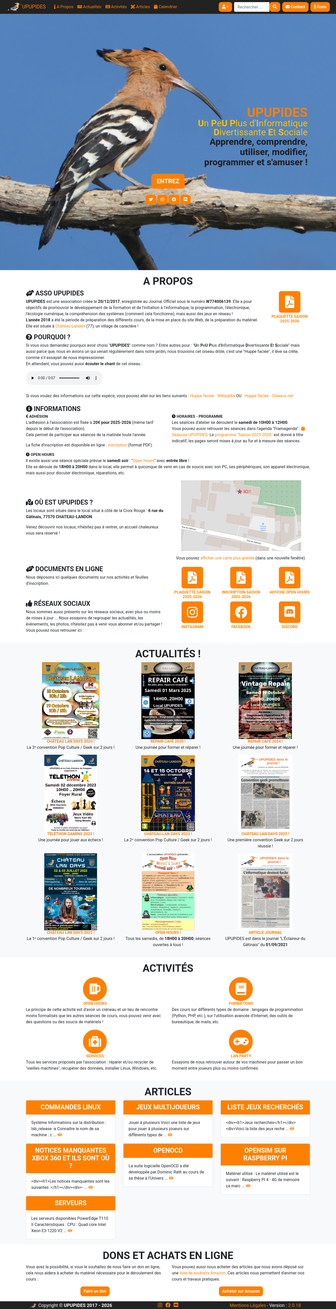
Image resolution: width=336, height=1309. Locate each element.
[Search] (251, 7)
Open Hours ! (168, 932)
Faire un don (95, 1291)
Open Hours (143, 460)
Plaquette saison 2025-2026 (289, 318)
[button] (225, 7)
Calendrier (165, 6)
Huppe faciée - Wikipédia (212, 395)
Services (95, 1056)
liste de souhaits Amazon (202, 1273)
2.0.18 (294, 1305)
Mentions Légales (248, 1305)
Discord (290, 627)
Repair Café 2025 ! (168, 741)
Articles (140, 6)
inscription (117, 445)
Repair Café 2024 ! (265, 741)
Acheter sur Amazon (241, 1291)
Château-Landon (70, 326)
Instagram (192, 627)
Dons (320, 6)
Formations (241, 1003)
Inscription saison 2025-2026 (241, 594)
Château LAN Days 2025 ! (71, 741)
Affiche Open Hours (290, 592)
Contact (295, 6)
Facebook (241, 627)
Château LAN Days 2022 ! (265, 834)
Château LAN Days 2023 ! (168, 834)
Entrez (168, 181)
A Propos (63, 6)
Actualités (89, 6)
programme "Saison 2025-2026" (244, 434)
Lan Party (241, 1056)
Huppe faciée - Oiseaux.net (269, 395)
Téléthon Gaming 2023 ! (70, 834)
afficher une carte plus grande (227, 558)
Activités (116, 6)
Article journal (265, 932)
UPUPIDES (26, 7)
